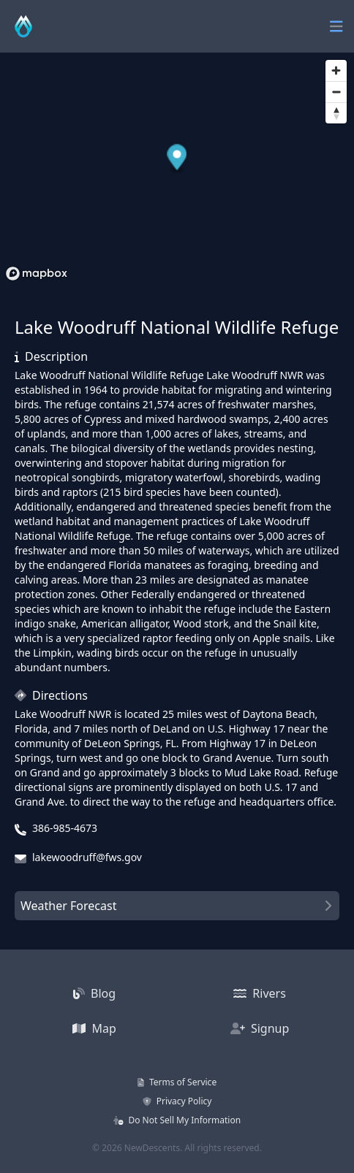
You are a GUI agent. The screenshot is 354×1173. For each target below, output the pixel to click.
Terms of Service (177, 1082)
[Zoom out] (336, 91)
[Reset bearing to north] (336, 112)
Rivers (259, 993)
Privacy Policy (177, 1101)
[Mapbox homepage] (36, 273)
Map (94, 1028)
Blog (94, 993)
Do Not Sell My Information (177, 1120)
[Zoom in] (336, 70)
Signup (260, 1028)
